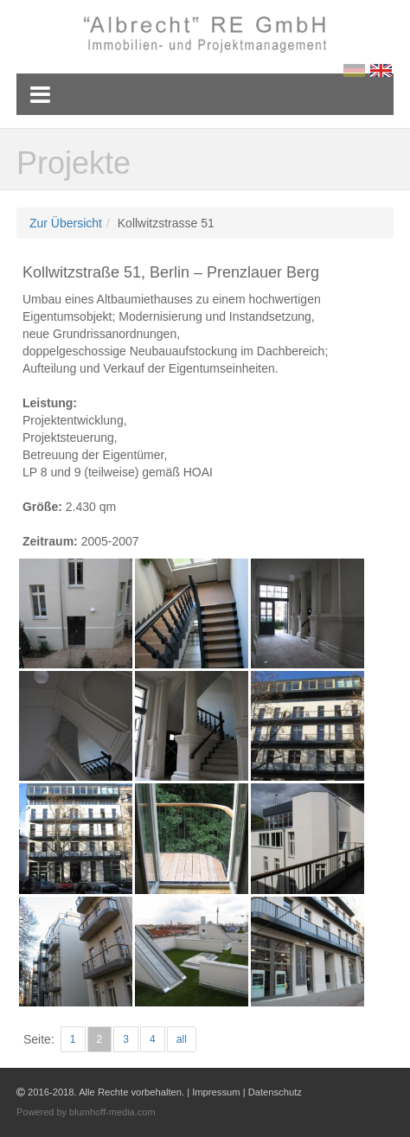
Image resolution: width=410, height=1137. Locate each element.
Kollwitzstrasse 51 (166, 223)
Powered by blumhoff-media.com (86, 1112)
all (181, 1039)
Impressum (216, 1092)
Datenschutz (275, 1092)
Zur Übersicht (65, 223)
